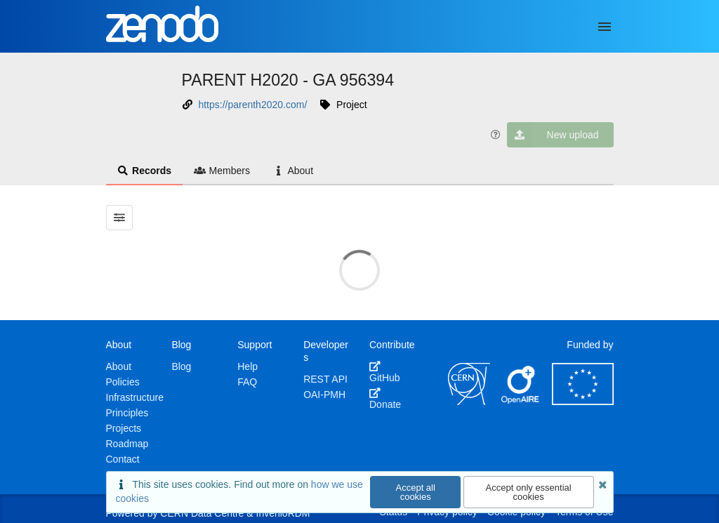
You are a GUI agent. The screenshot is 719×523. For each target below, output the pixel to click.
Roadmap (127, 443)
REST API (325, 379)
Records (144, 170)
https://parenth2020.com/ (252, 104)
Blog (181, 366)
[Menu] (604, 26)
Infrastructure (135, 397)
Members (222, 170)
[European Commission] (583, 401)
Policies (123, 382)
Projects (124, 428)
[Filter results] (119, 217)
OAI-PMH (324, 394)
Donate (385, 399)
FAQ (247, 382)
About (292, 170)
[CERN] (469, 401)
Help (247, 366)
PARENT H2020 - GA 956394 (288, 80)
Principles (127, 412)
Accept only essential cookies (529, 492)
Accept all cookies (415, 492)
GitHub (384, 372)
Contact (123, 459)
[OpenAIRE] (521, 401)
